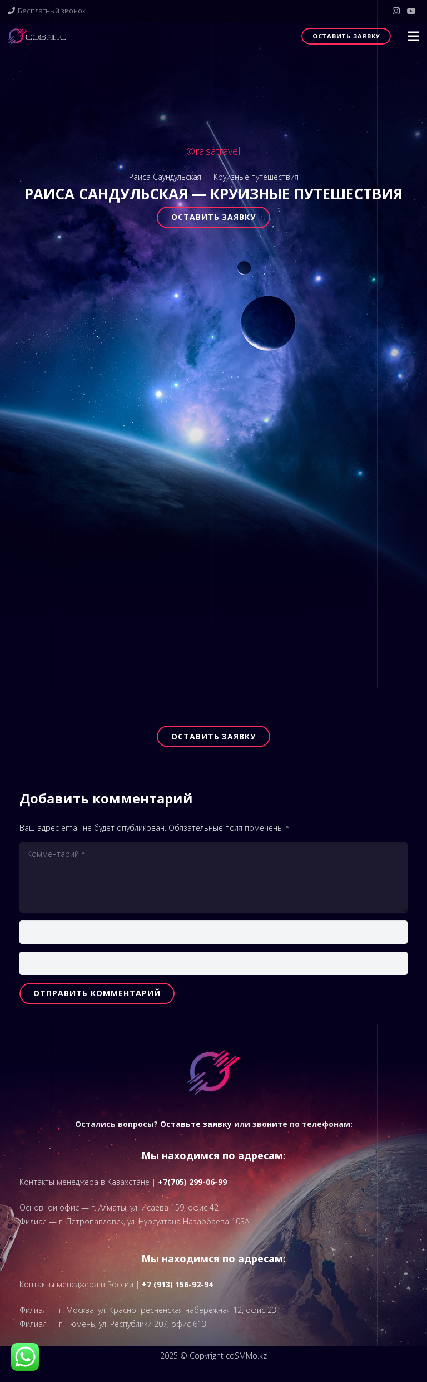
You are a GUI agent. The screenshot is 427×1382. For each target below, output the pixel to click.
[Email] (213, 963)
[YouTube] (411, 11)
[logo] (37, 36)
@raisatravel (213, 151)
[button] (413, 36)
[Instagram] (396, 11)
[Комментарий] (213, 877)
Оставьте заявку (196, 1124)
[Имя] (213, 932)
